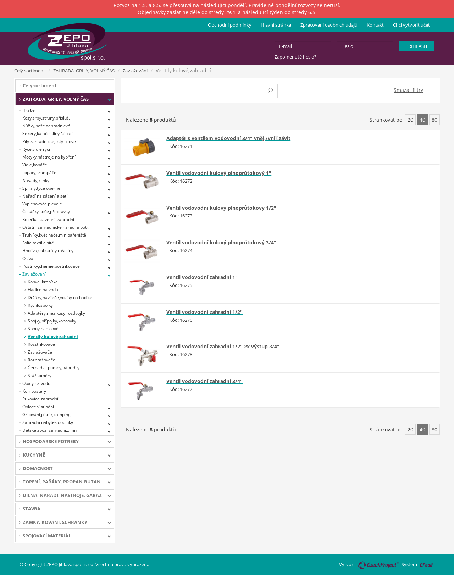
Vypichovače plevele (42, 204)
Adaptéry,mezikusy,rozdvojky (56, 313)
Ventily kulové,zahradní (53, 336)
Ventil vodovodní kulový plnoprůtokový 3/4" (221, 242)
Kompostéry (34, 391)
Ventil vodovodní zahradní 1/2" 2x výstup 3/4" (222, 346)
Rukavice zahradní (40, 399)
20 (410, 119)
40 (422, 119)
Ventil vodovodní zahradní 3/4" (204, 381)
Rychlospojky (40, 305)
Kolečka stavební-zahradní (48, 219)
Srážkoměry (39, 375)
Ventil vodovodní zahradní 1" (202, 277)
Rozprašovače (41, 360)
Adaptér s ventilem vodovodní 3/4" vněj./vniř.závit (228, 138)
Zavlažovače (40, 352)
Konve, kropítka (43, 282)
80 (434, 119)
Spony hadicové (43, 329)
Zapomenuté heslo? (295, 57)
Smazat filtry (408, 90)
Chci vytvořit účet (411, 25)
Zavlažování (135, 70)
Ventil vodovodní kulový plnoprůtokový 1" (218, 173)
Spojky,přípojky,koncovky (52, 321)
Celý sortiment (29, 70)
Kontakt (375, 25)
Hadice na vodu (43, 290)
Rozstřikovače (41, 344)
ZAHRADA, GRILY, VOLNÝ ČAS (84, 70)
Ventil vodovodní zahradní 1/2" (204, 312)
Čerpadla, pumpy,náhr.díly (53, 368)
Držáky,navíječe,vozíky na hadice (60, 297)
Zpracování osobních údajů (329, 25)
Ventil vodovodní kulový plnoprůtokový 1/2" (221, 207)
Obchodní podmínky (229, 25)
